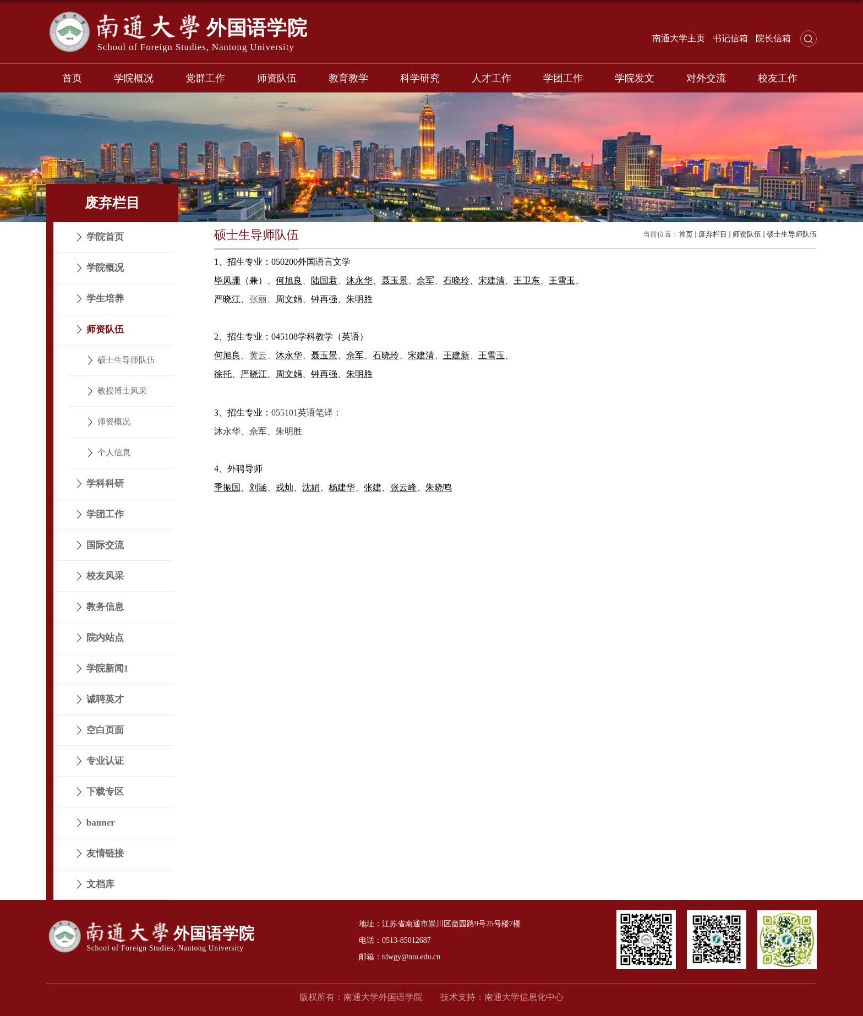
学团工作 (563, 78)
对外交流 (706, 78)
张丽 (258, 299)
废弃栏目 (712, 234)
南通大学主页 (678, 38)
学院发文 (634, 78)
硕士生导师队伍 (792, 234)
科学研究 (420, 78)
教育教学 (348, 78)
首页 (72, 78)
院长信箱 (773, 38)
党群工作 (205, 78)
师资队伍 (277, 78)
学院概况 (134, 78)
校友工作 (778, 78)
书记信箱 (730, 38)
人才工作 (491, 78)
